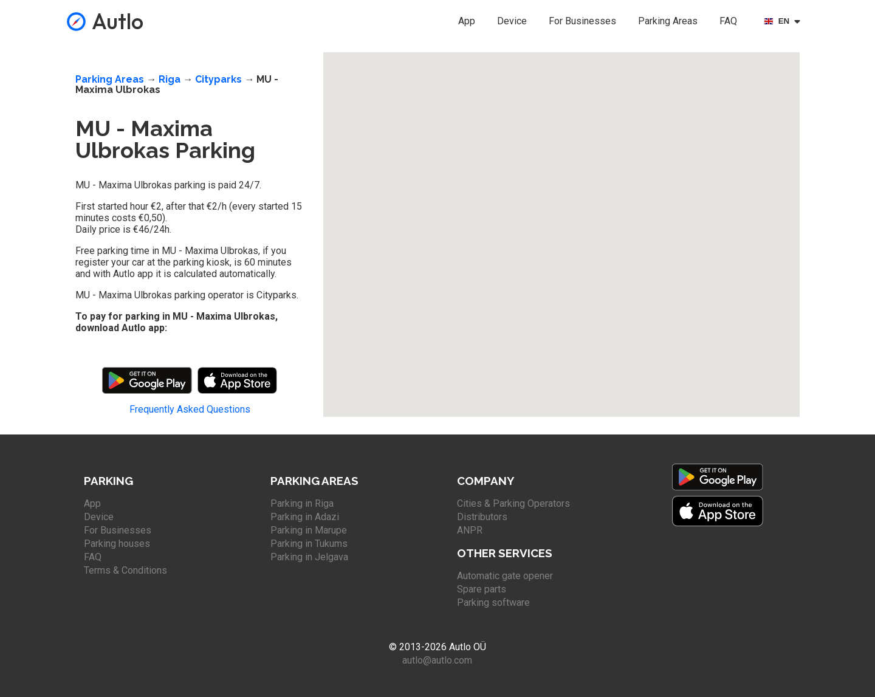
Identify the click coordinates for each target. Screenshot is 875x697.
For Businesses (582, 21)
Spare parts (481, 589)
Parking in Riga (302, 503)
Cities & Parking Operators (513, 503)
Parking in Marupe (308, 530)
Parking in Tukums (309, 543)
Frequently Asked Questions (189, 409)
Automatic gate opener (505, 576)
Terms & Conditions (125, 570)
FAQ (728, 21)
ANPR (469, 530)
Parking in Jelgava (309, 557)
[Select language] (784, 21)
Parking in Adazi (304, 517)
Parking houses (117, 543)
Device (512, 21)
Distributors (482, 517)
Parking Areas (668, 21)
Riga (169, 79)
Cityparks (218, 79)
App (466, 21)
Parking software (493, 602)
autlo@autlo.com (437, 660)
